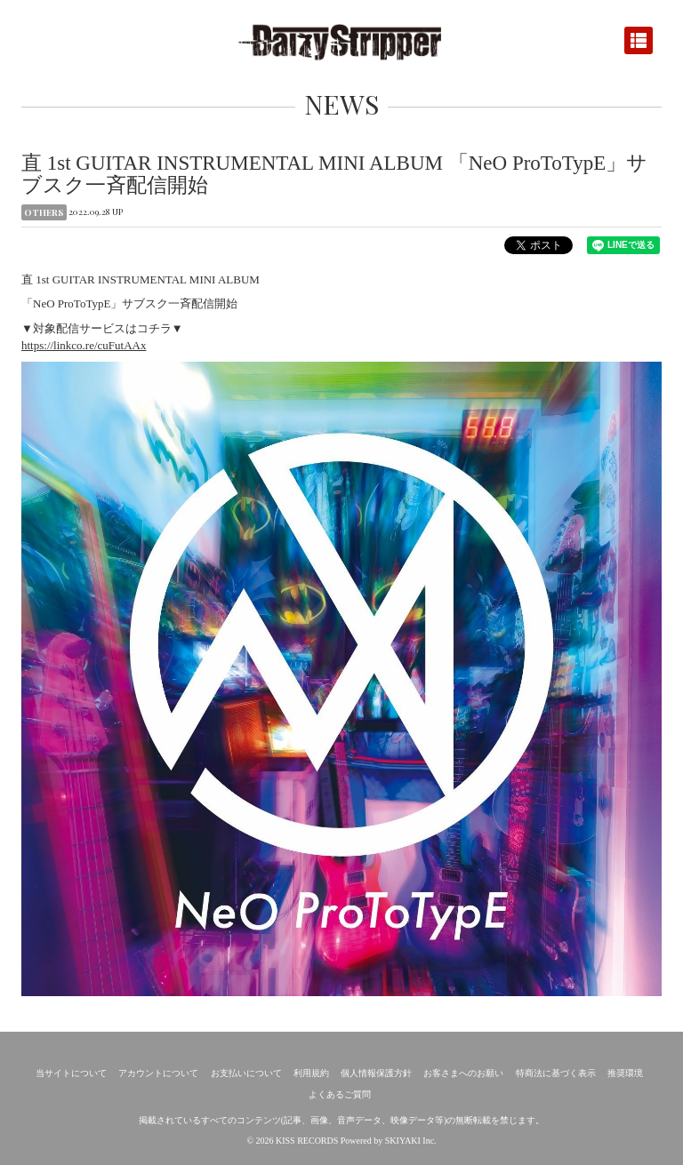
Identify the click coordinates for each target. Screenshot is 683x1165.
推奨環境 (625, 1073)
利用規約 (311, 1073)
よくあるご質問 (340, 1094)
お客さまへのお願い (463, 1073)
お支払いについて (246, 1073)
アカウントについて (158, 1073)
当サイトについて (71, 1073)
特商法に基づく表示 (556, 1073)
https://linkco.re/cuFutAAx (83, 345)
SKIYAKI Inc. (411, 1140)
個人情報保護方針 (376, 1073)
